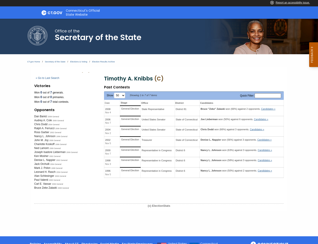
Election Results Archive (103, 61)
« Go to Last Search (47, 78)
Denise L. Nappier (44, 160)
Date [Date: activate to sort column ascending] (107, 103)
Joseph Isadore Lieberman (50, 152)
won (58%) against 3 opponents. (236, 160)
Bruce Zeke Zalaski (45, 187)
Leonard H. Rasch (45, 171)
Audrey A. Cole (43, 120)
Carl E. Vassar (42, 183)
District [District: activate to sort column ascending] (179, 103)
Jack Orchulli (41, 164)
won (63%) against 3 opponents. (236, 150)
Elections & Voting (78, 61)
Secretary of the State (55, 61)
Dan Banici (40, 116)
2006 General (60, 128)
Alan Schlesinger (44, 175)
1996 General (61, 136)
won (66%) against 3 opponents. (232, 129)
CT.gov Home (33, 61)
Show (116, 95)
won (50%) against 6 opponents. (234, 119)
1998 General (56, 168)
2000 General (58, 120)
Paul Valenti (41, 179)
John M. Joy (41, 140)
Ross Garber (41, 132)
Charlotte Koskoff (44, 144)
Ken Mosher (41, 156)
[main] (159, 127)
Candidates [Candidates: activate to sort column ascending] (206, 103)
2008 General (53, 116)
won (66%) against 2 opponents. (238, 109)
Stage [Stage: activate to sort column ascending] (124, 102)
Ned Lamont (41, 148)
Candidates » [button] (268, 109)
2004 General (53, 124)
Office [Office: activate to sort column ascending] (144, 103)
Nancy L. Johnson (44, 136)
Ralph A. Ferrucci (44, 128)
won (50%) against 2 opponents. (236, 170)
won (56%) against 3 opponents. (236, 139)
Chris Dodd (40, 124)
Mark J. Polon (42, 167)
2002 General (55, 132)
